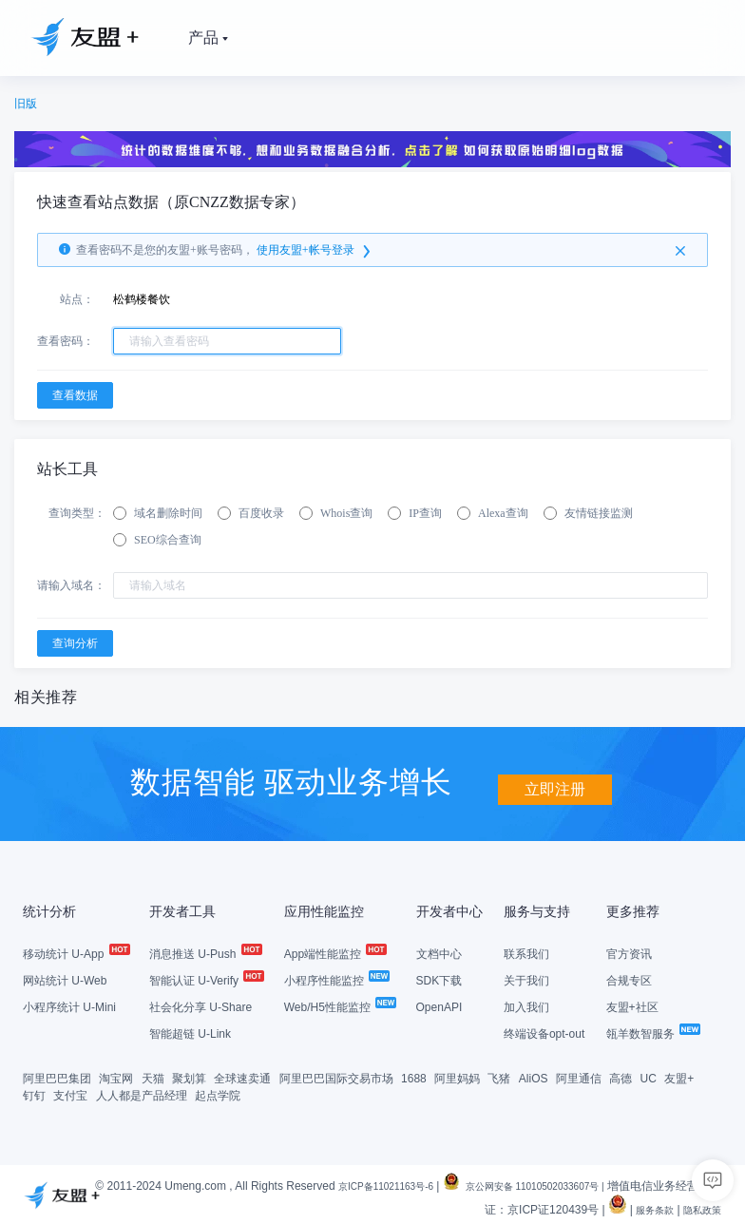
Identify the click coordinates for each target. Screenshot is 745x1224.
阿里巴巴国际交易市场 (336, 1076)
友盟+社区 (632, 1005)
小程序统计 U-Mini (69, 1005)
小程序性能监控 (336, 978)
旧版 (25, 103)
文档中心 (439, 952)
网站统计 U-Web (64, 978)
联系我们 (526, 952)
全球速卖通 (242, 1076)
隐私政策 (698, 1207)
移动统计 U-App (75, 952)
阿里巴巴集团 (57, 1076)
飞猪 (498, 1076)
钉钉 (34, 1093)
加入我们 (526, 1005)
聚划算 (189, 1076)
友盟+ (679, 1076)
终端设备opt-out (544, 1032)
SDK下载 (439, 978)
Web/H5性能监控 (339, 1005)
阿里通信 (579, 1076)
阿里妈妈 (457, 1076)
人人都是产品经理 (141, 1093)
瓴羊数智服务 (652, 1032)
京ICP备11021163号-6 (393, 1184)
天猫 (153, 1076)
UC (648, 1076)
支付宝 (70, 1093)
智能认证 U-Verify (205, 978)
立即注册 (555, 780)
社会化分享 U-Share (200, 1005)
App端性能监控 (335, 952)
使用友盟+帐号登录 (315, 250)
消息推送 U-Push (204, 952)
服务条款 (643, 1207)
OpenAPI (439, 1005)
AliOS (533, 1076)
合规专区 (629, 978)
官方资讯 (629, 952)
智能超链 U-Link (190, 1032)
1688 (414, 1076)
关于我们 (526, 978)
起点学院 (217, 1093)
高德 (620, 1076)
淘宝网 (116, 1076)
